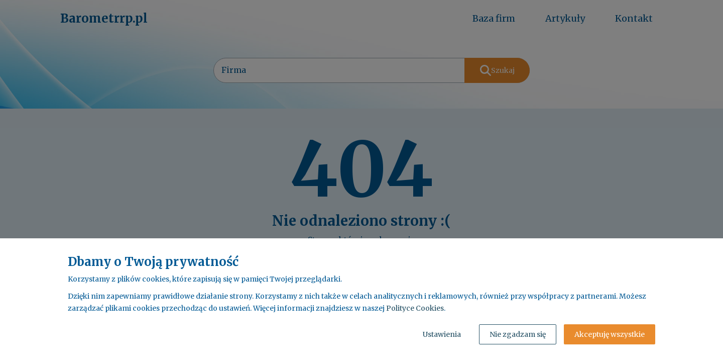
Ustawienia (442, 334)
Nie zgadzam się (518, 334)
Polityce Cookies (415, 308)
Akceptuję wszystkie (609, 334)
